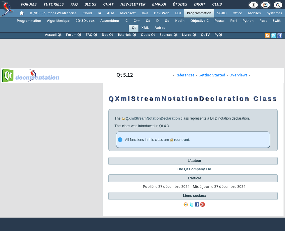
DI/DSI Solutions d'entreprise (53, 13)
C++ (136, 21)
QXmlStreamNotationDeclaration (153, 118)
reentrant (181, 140)
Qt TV (205, 35)
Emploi (158, 4)
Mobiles (254, 13)
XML (145, 28)
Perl (233, 21)
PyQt (218, 35)
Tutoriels (53, 4)
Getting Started (211, 75)
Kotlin (179, 21)
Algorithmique (58, 21)
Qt (134, 28)
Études (179, 4)
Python (248, 21)
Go (167, 21)
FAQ (74, 4)
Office (237, 13)
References (184, 75)
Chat (108, 4)
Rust (263, 21)
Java (144, 13)
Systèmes (274, 13)
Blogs (90, 4)
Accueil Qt (53, 35)
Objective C (199, 21)
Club (216, 4)
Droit (199, 4)
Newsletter (132, 4)
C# (148, 21)
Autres (159, 28)
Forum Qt (73, 35)
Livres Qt (189, 35)
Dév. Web (161, 13)
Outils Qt (148, 35)
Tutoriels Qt (126, 35)
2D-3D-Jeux (84, 21)
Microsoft (128, 13)
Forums (28, 4)
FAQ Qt (91, 35)
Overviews (238, 75)
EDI (178, 13)
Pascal (219, 21)
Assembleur (109, 21)
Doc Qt (107, 35)
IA (99, 13)
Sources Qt (168, 35)
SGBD (222, 13)
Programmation (199, 13)
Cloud (87, 13)
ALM (110, 13)
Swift (276, 21)
